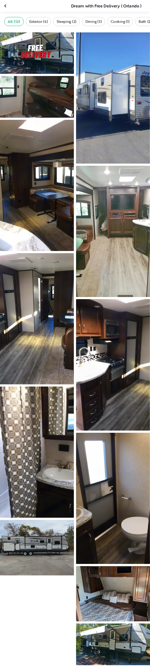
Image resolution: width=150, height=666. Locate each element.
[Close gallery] (6, 6)
